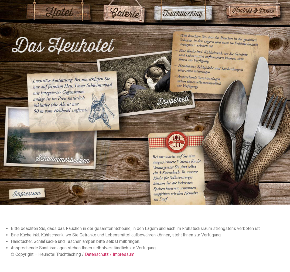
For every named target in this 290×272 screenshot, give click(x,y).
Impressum (123, 254)
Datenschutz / (99, 254)
